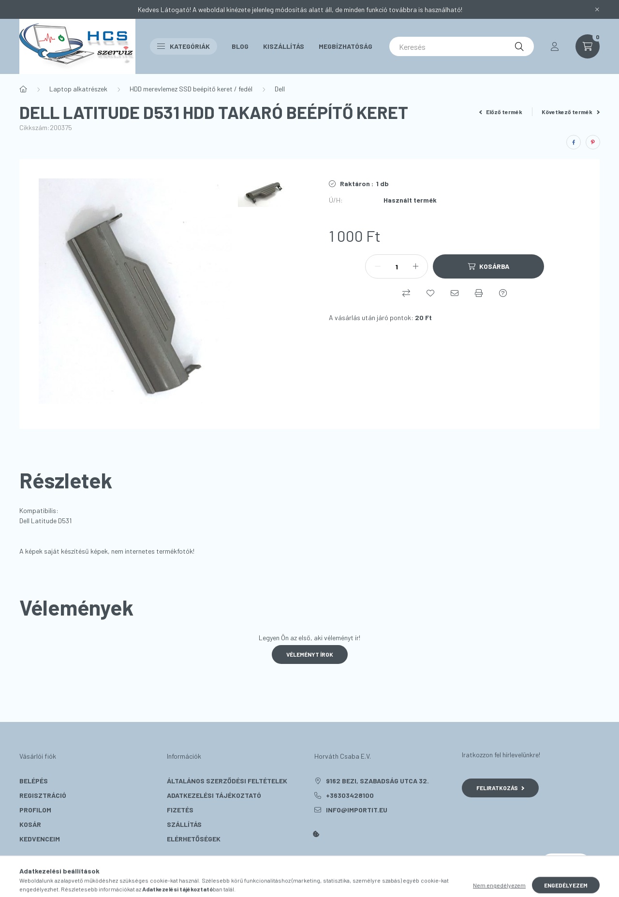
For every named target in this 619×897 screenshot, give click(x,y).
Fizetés (180, 810)
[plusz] (415, 266)
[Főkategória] (23, 89)
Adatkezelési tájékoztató (214, 795)
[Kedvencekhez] (430, 293)
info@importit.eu (356, 810)
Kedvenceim (39, 839)
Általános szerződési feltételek (227, 781)
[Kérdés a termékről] (503, 293)
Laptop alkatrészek (78, 89)
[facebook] (573, 142)
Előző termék (501, 111)
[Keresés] (461, 46)
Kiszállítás (283, 46)
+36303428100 (350, 795)
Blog (240, 46)
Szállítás (184, 824)
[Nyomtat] (478, 293)
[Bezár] (597, 9)
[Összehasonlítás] (406, 293)
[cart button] (587, 46)
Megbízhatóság (345, 46)
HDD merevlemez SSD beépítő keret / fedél (191, 89)
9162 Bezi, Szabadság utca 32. (377, 781)
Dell (280, 89)
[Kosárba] (488, 266)
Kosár (30, 824)
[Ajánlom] (454, 293)
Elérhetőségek (194, 839)
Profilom (35, 810)
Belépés (33, 781)
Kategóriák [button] (183, 46)
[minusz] (377, 266)
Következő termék (571, 111)
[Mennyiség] (396, 266)
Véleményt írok (309, 654)
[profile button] (555, 46)
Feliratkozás (500, 787)
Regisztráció (42, 795)
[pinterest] (593, 142)
